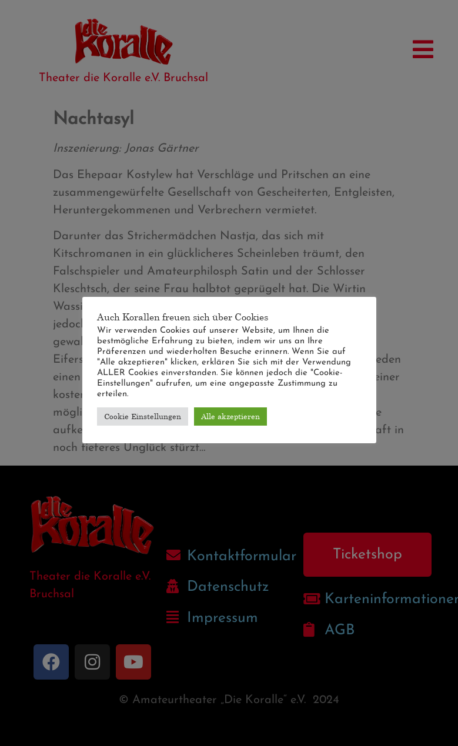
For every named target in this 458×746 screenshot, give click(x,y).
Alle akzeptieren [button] (230, 416)
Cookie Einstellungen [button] (142, 416)
